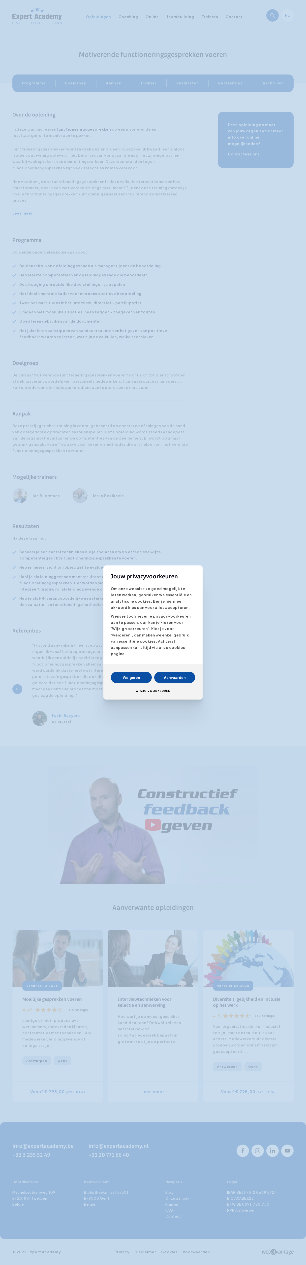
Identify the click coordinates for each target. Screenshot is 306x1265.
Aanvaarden (175, 677)
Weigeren (131, 677)
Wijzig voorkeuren (153, 690)
